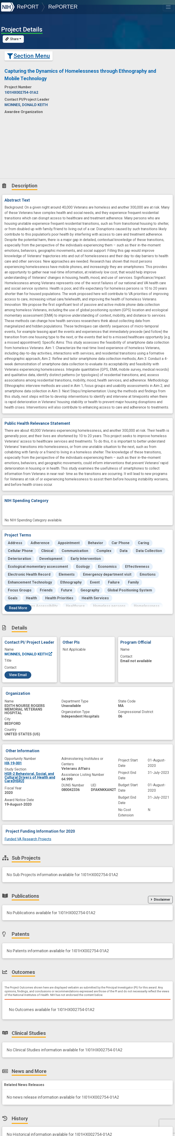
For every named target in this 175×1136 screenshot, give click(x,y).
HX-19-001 (13, 763)
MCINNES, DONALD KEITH (28, 654)
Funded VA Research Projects (27, 839)
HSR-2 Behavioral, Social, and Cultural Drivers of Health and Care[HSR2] (29, 777)
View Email (18, 675)
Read (18, 608)
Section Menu (28, 55)
